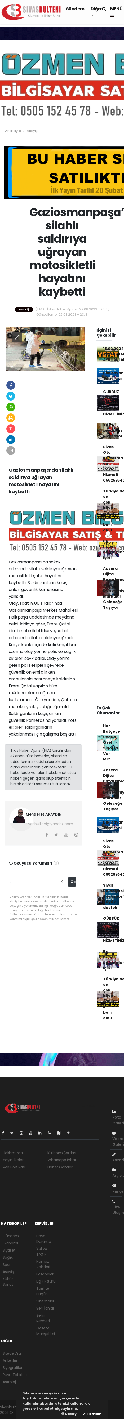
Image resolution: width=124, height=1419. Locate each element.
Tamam (91, 1413)
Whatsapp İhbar (61, 1160)
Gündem (75, 9)
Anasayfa (13, 130)
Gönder (73, 881)
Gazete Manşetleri (45, 1330)
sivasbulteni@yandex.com (49, 823)
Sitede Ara (12, 1353)
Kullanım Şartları (61, 1152)
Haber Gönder (60, 1167)
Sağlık (8, 1257)
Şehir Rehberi (43, 1318)
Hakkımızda (13, 1152)
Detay (69, 1413)
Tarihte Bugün (42, 1291)
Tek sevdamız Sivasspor (112, 430)
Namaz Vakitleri (43, 1264)
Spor (7, 1264)
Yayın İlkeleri (13, 1160)
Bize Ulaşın (118, 1207)
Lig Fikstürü (46, 1281)
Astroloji (9, 1382)
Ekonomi (10, 1243)
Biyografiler (13, 1367)
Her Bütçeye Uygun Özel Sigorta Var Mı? (111, 742)
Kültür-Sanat (9, 1281)
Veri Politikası (14, 1167)
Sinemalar (45, 1301)
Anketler (10, 1360)
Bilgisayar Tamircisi (113, 375)
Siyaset (9, 1250)
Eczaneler (45, 1274)
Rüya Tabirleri (14, 1374)
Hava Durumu (43, 1238)
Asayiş (32, 130)
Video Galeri (118, 1139)
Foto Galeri (118, 1118)
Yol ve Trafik (41, 1251)
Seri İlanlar (45, 1308)
